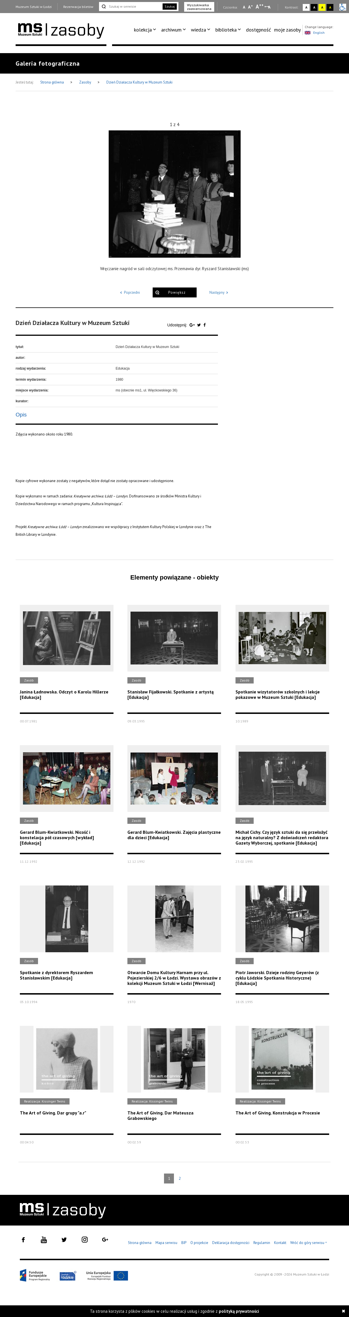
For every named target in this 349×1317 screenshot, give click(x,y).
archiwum (171, 29)
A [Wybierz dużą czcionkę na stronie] (260, 6)
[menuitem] (146, 30)
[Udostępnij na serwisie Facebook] (204, 325)
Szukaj (170, 6)
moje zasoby (287, 29)
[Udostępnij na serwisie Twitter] (199, 325)
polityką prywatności (239, 1311)
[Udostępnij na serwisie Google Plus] (193, 325)
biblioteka (226, 29)
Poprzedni (129, 292)
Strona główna (52, 82)
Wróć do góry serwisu (308, 1243)
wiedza (198, 29)
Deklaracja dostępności (230, 1242)
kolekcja (143, 29)
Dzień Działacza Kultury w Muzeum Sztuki (139, 82)
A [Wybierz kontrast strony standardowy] (306, 7)
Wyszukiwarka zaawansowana (199, 7)
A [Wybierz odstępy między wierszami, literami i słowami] (269, 7)
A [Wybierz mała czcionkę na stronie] (244, 7)
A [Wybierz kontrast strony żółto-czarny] (322, 7)
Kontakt (280, 1242)
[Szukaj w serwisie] (130, 6)
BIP (183, 1242)
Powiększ (177, 292)
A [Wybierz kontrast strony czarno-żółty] (330, 7)
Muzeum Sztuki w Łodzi (34, 7)
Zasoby (85, 82)
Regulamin (261, 1242)
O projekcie (199, 1242)
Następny (219, 292)
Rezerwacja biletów (78, 7)
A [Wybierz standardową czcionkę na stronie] (250, 7)
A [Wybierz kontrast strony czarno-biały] (314, 7)
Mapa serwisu (166, 1242)
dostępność (258, 29)
